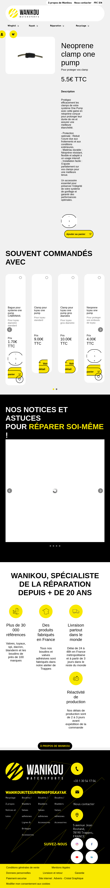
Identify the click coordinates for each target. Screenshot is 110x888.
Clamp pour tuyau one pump (40, 310)
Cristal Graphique (73, 878)
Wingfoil (12, 25)
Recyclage (81, 25)
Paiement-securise (16, 878)
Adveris (58, 878)
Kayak (32, 25)
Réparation (55, 25)
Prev (9, 329)
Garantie (79, 873)
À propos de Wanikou (60, 2)
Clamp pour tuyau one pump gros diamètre (66, 311)
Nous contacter (82, 2)
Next (100, 329)
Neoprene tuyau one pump (92, 310)
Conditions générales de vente (22, 867)
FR (95, 2)
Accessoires (28, 834)
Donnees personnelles (18, 873)
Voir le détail (43, 366)
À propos (10, 803)
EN (100, 2)
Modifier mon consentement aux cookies (28, 883)
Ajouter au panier (79, 233)
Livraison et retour (53, 873)
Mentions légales (61, 867)
